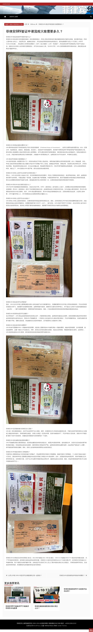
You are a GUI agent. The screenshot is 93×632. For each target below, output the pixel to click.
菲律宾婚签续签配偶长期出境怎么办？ (46, 607)
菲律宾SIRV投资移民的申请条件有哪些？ (72, 575)
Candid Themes (62, 625)
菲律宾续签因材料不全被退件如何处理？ (75, 590)
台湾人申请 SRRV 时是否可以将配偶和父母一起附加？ (25, 575)
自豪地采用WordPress (33, 625)
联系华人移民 (14, 16)
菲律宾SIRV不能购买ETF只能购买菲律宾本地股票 (17, 607)
